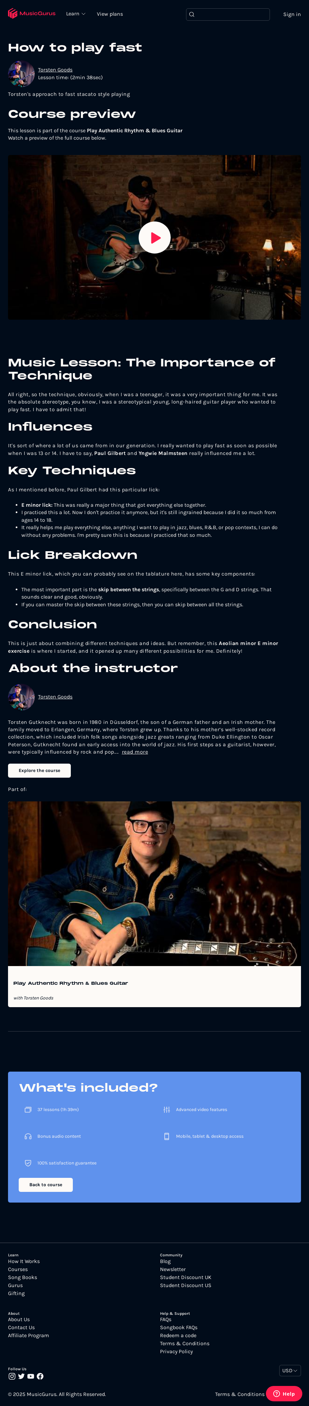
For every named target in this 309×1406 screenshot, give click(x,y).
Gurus (15, 1285)
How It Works (24, 1261)
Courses (18, 1269)
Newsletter (173, 1269)
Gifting (16, 1293)
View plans (110, 14)
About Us (19, 1319)
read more (135, 752)
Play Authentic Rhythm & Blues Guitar (70, 983)
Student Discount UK (185, 1277)
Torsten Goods (55, 69)
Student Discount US (185, 1285)
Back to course (45, 1185)
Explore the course (39, 770)
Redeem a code (178, 1335)
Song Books (22, 1277)
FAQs (165, 1319)
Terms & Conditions (184, 1343)
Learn (73, 13)
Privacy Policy (176, 1351)
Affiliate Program (28, 1335)
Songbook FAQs (178, 1327)
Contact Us (21, 1327)
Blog (165, 1261)
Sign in (292, 14)
